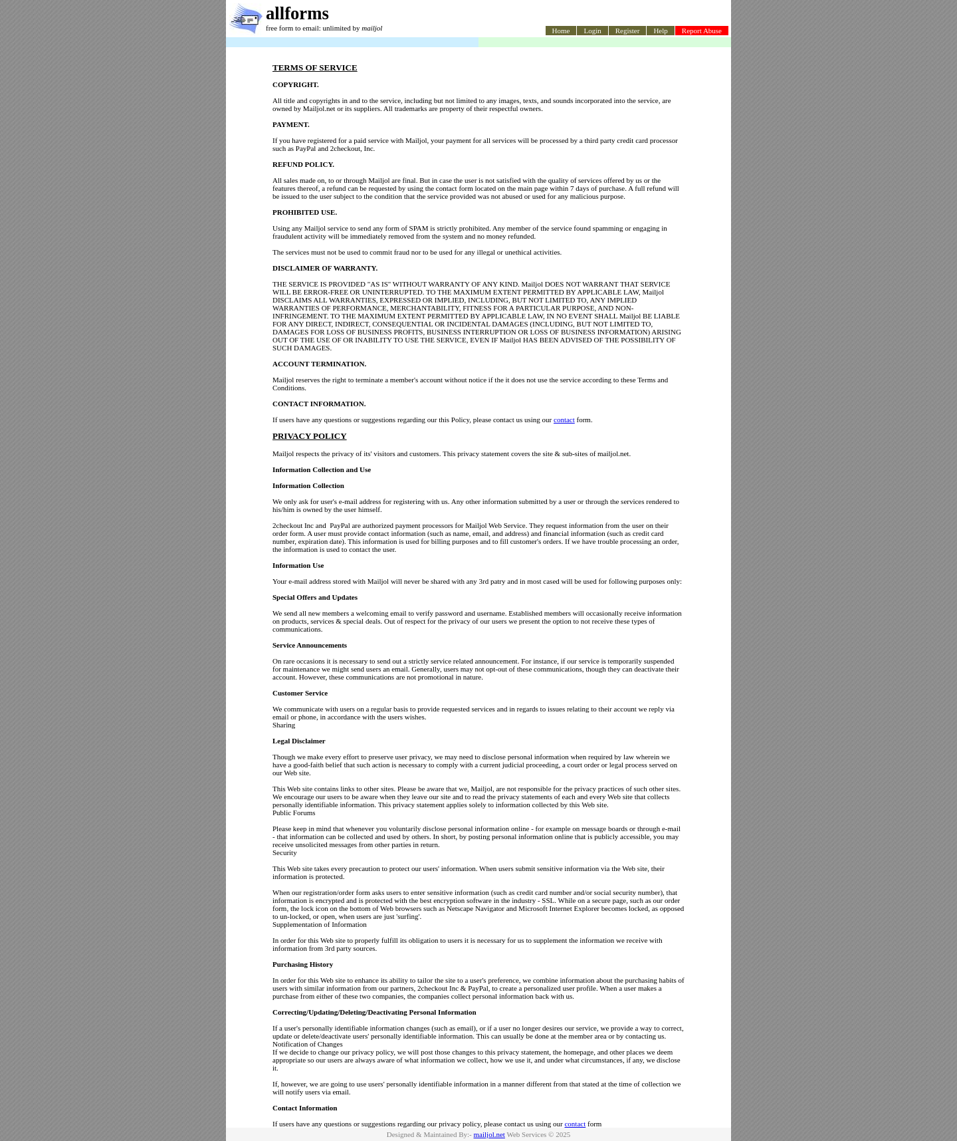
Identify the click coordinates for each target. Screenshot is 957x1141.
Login (592, 31)
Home (561, 31)
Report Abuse (702, 31)
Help (660, 31)
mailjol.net (489, 1134)
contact (564, 420)
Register (627, 31)
